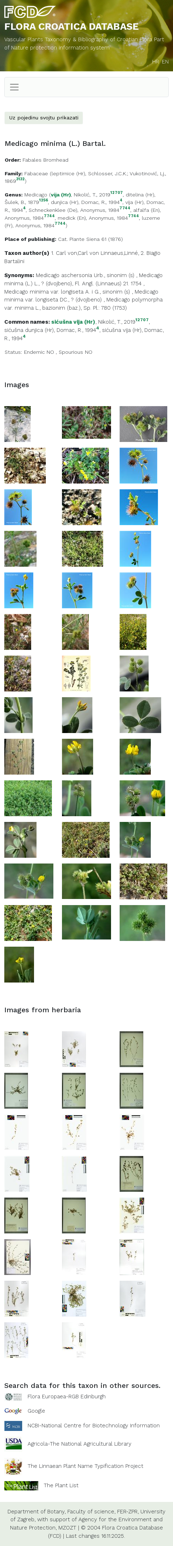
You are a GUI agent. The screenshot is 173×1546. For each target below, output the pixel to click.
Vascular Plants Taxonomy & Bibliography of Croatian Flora (79, 39)
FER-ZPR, (128, 1511)
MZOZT (67, 1527)
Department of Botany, (37, 1511)
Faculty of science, (91, 1511)
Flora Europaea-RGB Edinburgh (67, 1396)
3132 (20, 179)
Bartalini (14, 261)
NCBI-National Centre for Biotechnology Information (94, 1425)
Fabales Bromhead (45, 160)
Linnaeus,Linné (119, 253)
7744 (124, 208)
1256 (43, 201)
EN (165, 61)
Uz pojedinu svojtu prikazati (43, 117)
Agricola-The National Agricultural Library (79, 1444)
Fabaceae (36, 173)
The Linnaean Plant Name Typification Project (85, 1466)
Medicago (35, 195)
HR (155, 61)
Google (36, 1411)
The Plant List (61, 1485)
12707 (116, 193)
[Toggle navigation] (14, 87)
